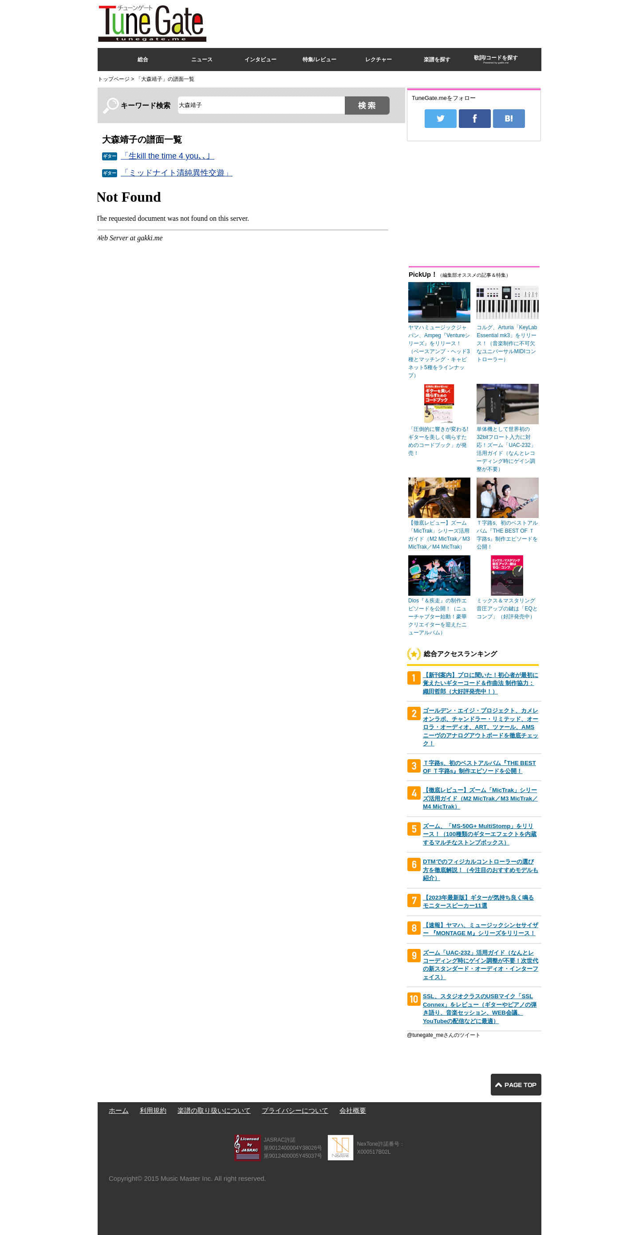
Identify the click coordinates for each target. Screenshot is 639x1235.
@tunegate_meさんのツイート (444, 1035)
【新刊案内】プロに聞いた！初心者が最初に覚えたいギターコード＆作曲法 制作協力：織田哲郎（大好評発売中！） (480, 683)
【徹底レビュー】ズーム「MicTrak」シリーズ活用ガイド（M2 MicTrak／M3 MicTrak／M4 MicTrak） (480, 798)
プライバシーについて (295, 1110)
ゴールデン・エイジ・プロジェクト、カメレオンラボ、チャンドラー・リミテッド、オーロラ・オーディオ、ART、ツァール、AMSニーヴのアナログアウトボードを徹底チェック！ (480, 727)
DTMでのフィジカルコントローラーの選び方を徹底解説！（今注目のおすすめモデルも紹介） (480, 869)
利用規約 (153, 1110)
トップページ (114, 79)
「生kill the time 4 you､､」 (167, 155)
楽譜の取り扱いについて (214, 1110)
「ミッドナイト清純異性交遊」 (177, 172)
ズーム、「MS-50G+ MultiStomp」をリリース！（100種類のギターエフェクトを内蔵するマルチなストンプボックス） (479, 834)
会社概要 (352, 1110)
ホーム (119, 1110)
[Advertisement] (379, 22)
